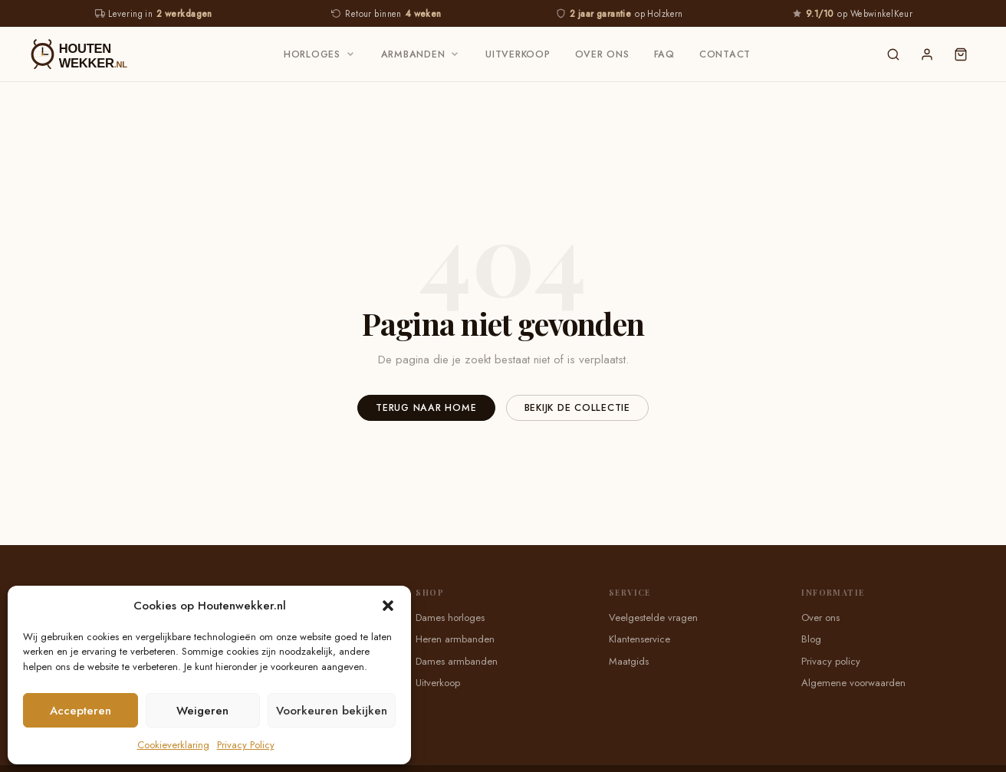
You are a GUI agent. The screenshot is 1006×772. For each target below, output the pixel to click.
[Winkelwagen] (960, 54)
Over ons (602, 54)
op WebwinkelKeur (852, 14)
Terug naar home (426, 408)
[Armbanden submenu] (455, 54)
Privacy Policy (246, 745)
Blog (811, 639)
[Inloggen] (927, 54)
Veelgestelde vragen (653, 617)
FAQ (664, 54)
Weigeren (202, 710)
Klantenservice (639, 639)
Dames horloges (450, 617)
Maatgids (629, 661)
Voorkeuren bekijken (331, 710)
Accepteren (80, 710)
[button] (388, 605)
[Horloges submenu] (350, 54)
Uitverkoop (518, 54)
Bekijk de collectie (577, 408)
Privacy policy (830, 661)
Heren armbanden (455, 639)
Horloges (312, 54)
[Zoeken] (893, 54)
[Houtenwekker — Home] (93, 54)
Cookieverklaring (173, 745)
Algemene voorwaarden (853, 682)
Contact (725, 54)
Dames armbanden (457, 661)
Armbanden (413, 54)
